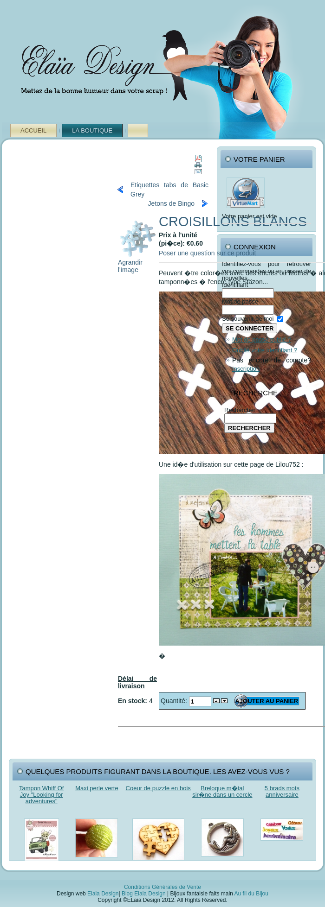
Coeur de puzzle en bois (158, 788)
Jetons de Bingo (171, 203)
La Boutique (92, 130)
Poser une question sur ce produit (207, 253)
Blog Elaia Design (144, 893)
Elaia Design (102, 893)
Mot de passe (240, 301)
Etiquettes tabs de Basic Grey (169, 189)
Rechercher (239, 409)
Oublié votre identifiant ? (264, 350)
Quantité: (175, 700)
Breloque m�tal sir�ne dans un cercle (222, 791)
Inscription (246, 368)
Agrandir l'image (137, 263)
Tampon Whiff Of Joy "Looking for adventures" (41, 795)
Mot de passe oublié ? (261, 339)
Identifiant (235, 284)
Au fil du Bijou (251, 893)
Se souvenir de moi (247, 318)
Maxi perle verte (96, 788)
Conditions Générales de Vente (162, 887)
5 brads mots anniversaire (282, 791)
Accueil (33, 130)
